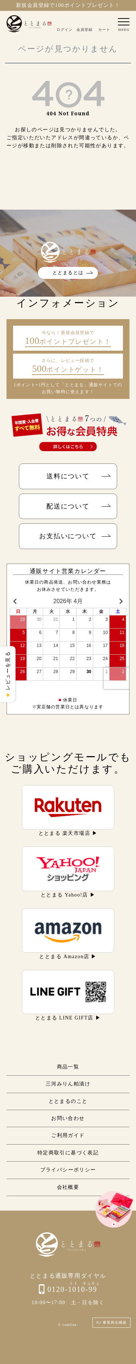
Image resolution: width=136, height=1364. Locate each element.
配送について (68, 506)
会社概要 (68, 1187)
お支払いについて (67, 536)
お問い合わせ (68, 1118)
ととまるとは (68, 272)
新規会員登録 (32, 5)
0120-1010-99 (72, 1289)
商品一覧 (68, 1067)
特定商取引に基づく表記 (68, 1152)
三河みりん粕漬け (68, 1084)
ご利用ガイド (68, 1135)
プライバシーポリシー (68, 1170)
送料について (68, 476)
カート (104, 29)
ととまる (29, 24)
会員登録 (84, 29)
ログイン (65, 29)
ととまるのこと (68, 1101)
